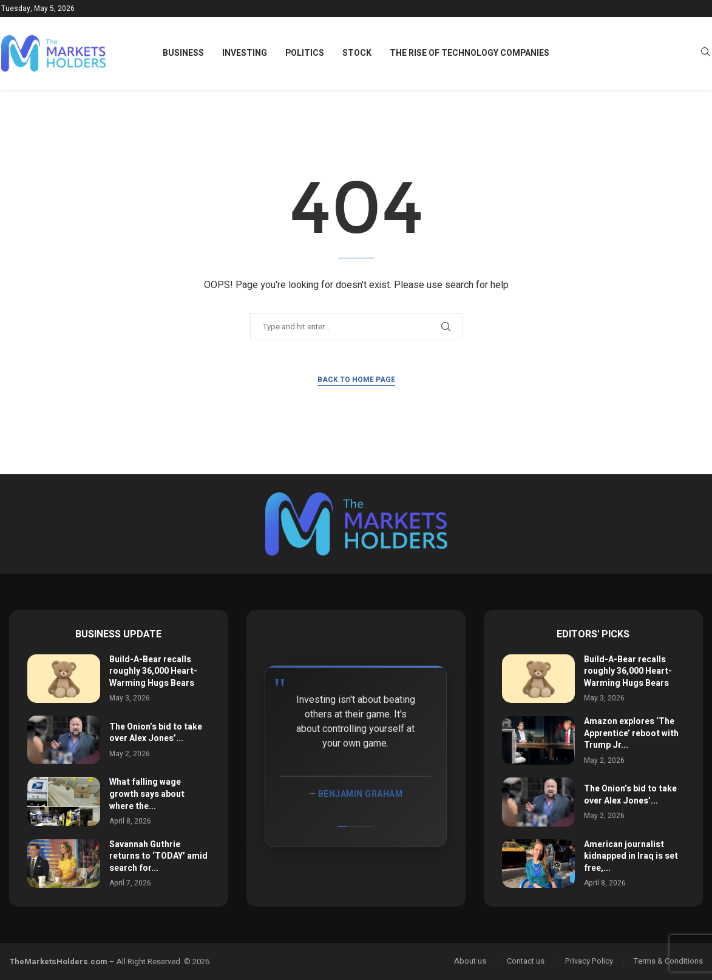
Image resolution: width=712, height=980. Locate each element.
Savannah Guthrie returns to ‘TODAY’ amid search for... (158, 856)
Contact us (525, 961)
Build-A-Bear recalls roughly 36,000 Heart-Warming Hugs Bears (153, 671)
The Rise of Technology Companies (469, 53)
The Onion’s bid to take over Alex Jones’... (155, 732)
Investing (244, 53)
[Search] (705, 53)
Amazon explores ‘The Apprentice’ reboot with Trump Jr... (631, 733)
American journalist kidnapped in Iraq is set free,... (631, 856)
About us (470, 961)
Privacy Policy (589, 961)
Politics (304, 53)
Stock (356, 53)
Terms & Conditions (668, 961)
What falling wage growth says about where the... (147, 794)
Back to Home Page (356, 379)
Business (183, 53)
